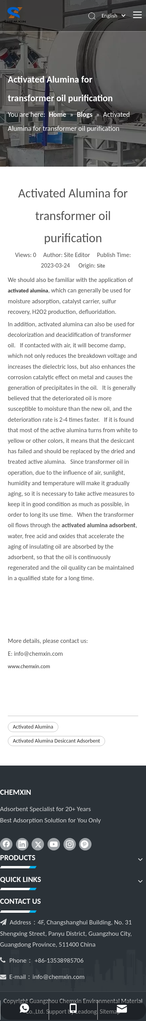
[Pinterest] (85, 844)
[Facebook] (6, 844)
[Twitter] (38, 844)
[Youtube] (53, 844)
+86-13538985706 (59, 960)
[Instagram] (69, 844)
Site (101, 265)
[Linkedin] (22, 844)
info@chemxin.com (59, 977)
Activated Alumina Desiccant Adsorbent (56, 741)
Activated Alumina (33, 727)
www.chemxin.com (29, 666)
